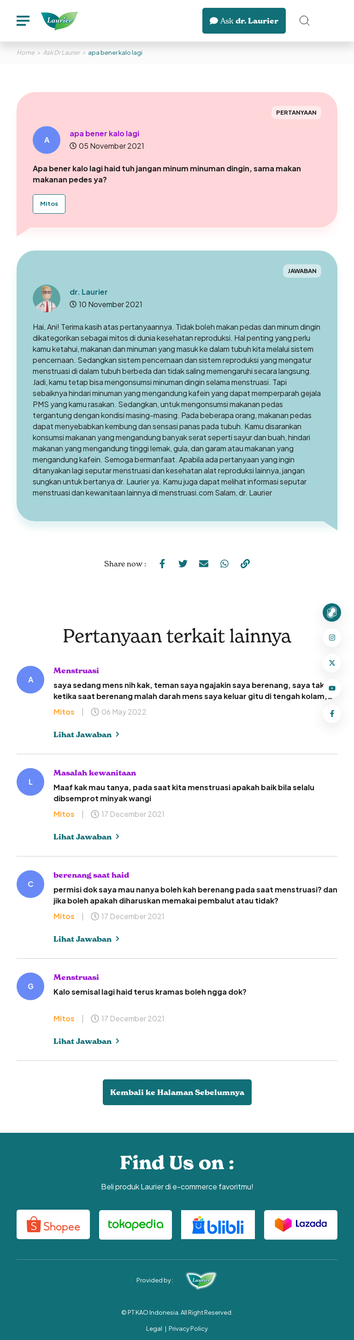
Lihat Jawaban (86, 734)
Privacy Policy (188, 1328)
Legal (154, 1328)
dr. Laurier (244, 20)
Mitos (49, 203)
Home (26, 52)
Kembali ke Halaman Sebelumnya (177, 1092)
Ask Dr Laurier (61, 52)
